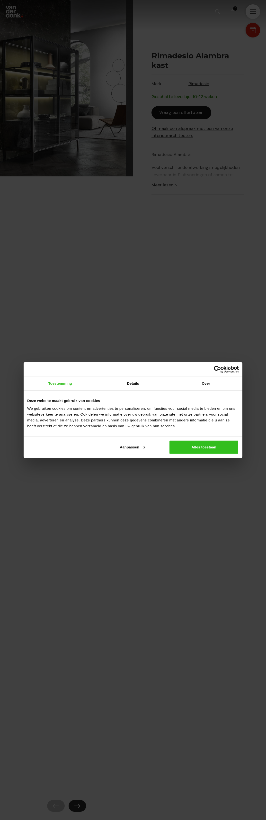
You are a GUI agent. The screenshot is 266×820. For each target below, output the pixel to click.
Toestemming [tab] (60, 383)
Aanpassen (132, 447)
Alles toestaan (204, 447)
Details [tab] (133, 383)
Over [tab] (206, 383)
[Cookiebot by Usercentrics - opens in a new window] (217, 369)
